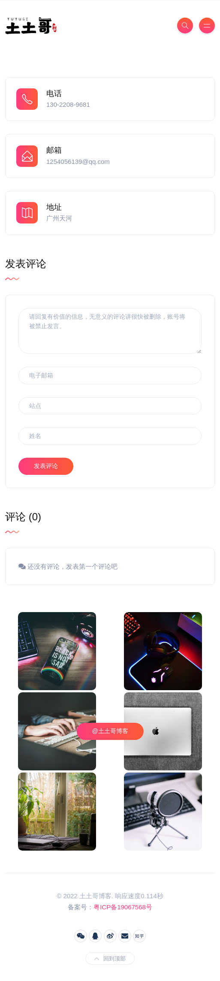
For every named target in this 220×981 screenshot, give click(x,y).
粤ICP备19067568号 (122, 907)
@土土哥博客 (110, 730)
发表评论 (46, 465)
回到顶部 (110, 958)
